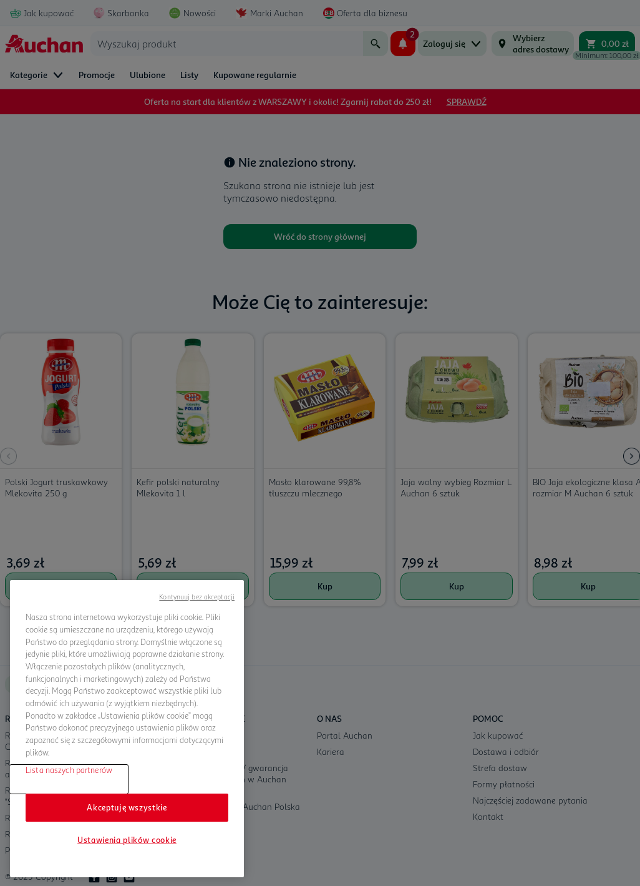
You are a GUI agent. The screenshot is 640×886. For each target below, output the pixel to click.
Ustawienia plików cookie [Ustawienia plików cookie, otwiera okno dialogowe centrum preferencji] (127, 840)
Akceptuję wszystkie (127, 807)
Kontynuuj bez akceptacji (197, 597)
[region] (127, 728)
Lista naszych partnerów (69, 770)
